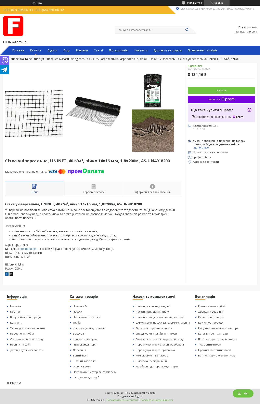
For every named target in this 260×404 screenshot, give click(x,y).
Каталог (35, 50)
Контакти (140, 50)
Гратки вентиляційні (211, 306)
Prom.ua (150, 392)
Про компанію (118, 50)
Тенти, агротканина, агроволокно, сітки (119, 59)
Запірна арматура (85, 339)
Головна (18, 50)
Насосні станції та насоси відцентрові (160, 317)
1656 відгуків (194, 2)
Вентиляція (80, 355)
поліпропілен (28, 249)
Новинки (82, 50)
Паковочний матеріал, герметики (95, 372)
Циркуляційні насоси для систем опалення (163, 322)
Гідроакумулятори (84, 344)
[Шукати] (187, 30)
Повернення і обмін (23, 333)
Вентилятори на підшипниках (217, 339)
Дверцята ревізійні (210, 311)
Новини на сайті (20, 344)
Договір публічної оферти (26, 350)
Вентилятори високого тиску (216, 355)
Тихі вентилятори (209, 344)
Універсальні (168, 59)
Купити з (221, 99)
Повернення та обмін (202, 50)
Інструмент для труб (86, 377)
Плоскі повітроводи (211, 317)
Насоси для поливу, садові (152, 306)
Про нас (15, 311)
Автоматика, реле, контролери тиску (160, 339)
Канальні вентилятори (213, 333)
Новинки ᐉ (80, 306)
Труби (77, 322)
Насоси (77, 311)
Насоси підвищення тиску (152, 311)
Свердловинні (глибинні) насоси (156, 333)
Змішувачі (79, 333)
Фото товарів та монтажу (26, 339)
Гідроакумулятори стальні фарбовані (160, 344)
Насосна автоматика (86, 317)
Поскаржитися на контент (122, 400)
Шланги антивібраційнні (151, 361)
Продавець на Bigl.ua (130, 396)
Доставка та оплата (168, 50)
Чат (243, 393)
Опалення (79, 350)
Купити (221, 90)
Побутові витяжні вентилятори (218, 328)
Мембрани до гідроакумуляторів (157, 366)
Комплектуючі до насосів (89, 328)
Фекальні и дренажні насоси (154, 328)
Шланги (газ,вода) (84, 361)
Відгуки (52, 50)
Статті (98, 50)
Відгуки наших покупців (25, 317)
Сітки (153, 59)
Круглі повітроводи (210, 322)
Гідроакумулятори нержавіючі (155, 350)
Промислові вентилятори (214, 350)
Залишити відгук (246, 31)
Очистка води (82, 366)
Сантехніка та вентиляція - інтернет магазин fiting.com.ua (48, 59)
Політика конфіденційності (157, 400)
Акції (67, 50)
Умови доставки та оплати (27, 328)
